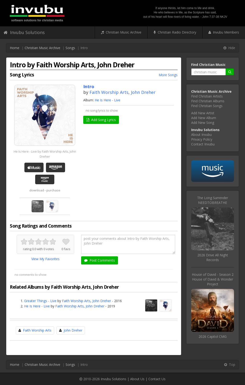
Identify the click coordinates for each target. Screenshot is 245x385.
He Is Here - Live (107, 100)
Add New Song (202, 122)
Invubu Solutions (24, 32)
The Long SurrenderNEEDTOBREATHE (212, 200)
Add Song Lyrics (101, 119)
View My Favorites (45, 259)
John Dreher (143, 92)
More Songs (168, 75)
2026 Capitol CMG (213, 336)
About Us (137, 379)
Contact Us (157, 379)
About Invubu (201, 134)
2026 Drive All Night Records (212, 257)
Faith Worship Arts (108, 92)
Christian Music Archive (121, 32)
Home (14, 48)
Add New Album (203, 117)
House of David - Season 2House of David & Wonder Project (213, 279)
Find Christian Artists (207, 96)
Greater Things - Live (40, 301)
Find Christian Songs (207, 105)
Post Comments (99, 260)
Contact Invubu (203, 144)
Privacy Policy (201, 139)
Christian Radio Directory (175, 32)
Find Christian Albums (207, 101)
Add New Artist (202, 113)
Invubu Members (223, 32)
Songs (70, 48)
